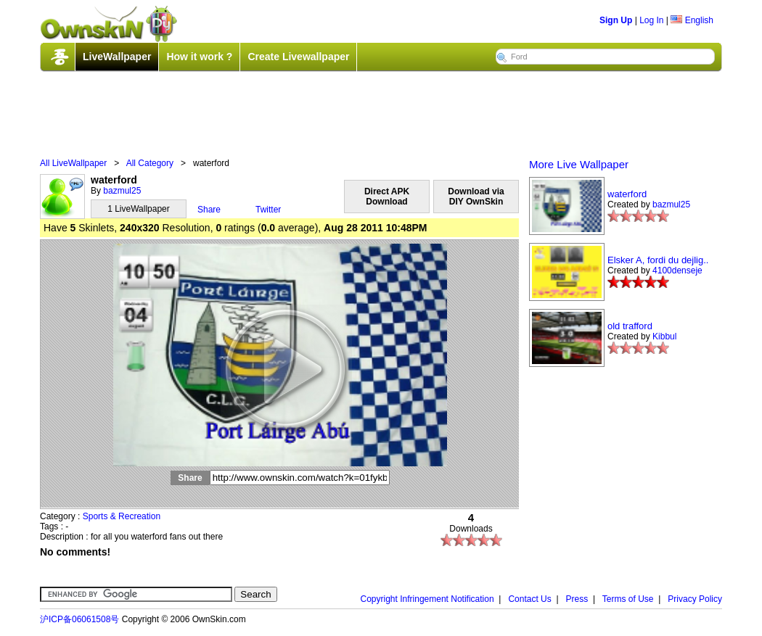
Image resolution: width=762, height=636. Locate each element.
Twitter (268, 210)
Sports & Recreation (121, 516)
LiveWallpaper (117, 56)
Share (209, 210)
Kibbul (664, 336)
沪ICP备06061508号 (79, 619)
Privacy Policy (695, 599)
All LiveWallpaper (73, 163)
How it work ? (199, 56)
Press (577, 599)
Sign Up (615, 20)
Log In (651, 20)
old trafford (629, 326)
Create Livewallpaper (298, 56)
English (692, 20)
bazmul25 (122, 191)
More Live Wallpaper (578, 164)
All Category (149, 163)
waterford (627, 194)
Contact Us (529, 599)
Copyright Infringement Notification (427, 599)
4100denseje (677, 270)
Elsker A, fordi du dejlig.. (657, 260)
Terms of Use (628, 599)
